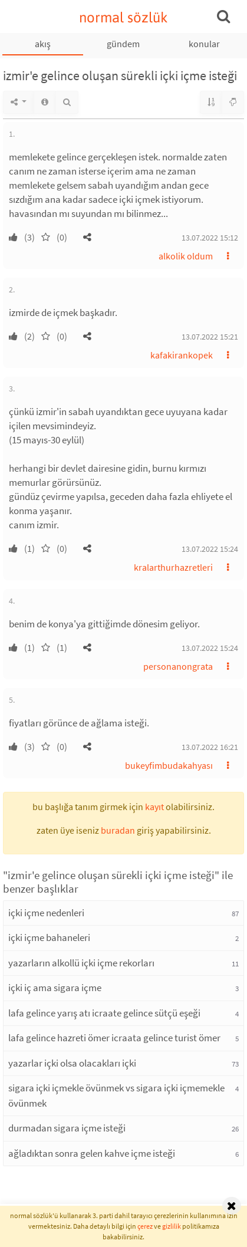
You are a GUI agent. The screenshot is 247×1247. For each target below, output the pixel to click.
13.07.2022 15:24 (210, 549)
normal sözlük (123, 17)
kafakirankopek (181, 355)
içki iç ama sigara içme (54, 987)
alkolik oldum (186, 256)
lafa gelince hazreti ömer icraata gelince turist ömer (114, 1037)
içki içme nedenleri (46, 912)
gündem (123, 44)
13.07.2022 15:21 (210, 336)
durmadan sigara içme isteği (67, 1127)
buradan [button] (118, 830)
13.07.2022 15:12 (210, 237)
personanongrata (178, 666)
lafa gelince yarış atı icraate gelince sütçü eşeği (104, 1012)
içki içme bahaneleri (49, 937)
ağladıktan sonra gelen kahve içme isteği (91, 1153)
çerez (145, 1226)
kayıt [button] (154, 806)
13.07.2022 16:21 (210, 747)
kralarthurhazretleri (173, 567)
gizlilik (171, 1226)
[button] (87, 237)
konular (204, 44)
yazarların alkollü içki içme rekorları (81, 962)
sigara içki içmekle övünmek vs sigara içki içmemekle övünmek (116, 1095)
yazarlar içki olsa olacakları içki (72, 1063)
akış (43, 44)
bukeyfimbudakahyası (169, 765)
